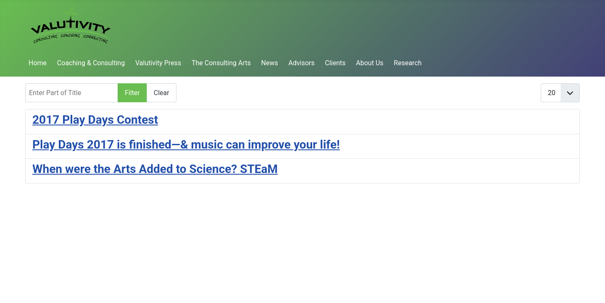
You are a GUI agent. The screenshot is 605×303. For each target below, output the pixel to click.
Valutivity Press (158, 63)
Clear (161, 93)
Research (407, 63)
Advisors (302, 63)
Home (38, 63)
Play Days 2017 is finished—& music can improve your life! (186, 145)
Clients (335, 63)
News (269, 63)
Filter (132, 93)
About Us (369, 63)
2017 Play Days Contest (95, 120)
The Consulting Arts (221, 63)
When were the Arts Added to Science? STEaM (155, 169)
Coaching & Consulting (91, 63)
